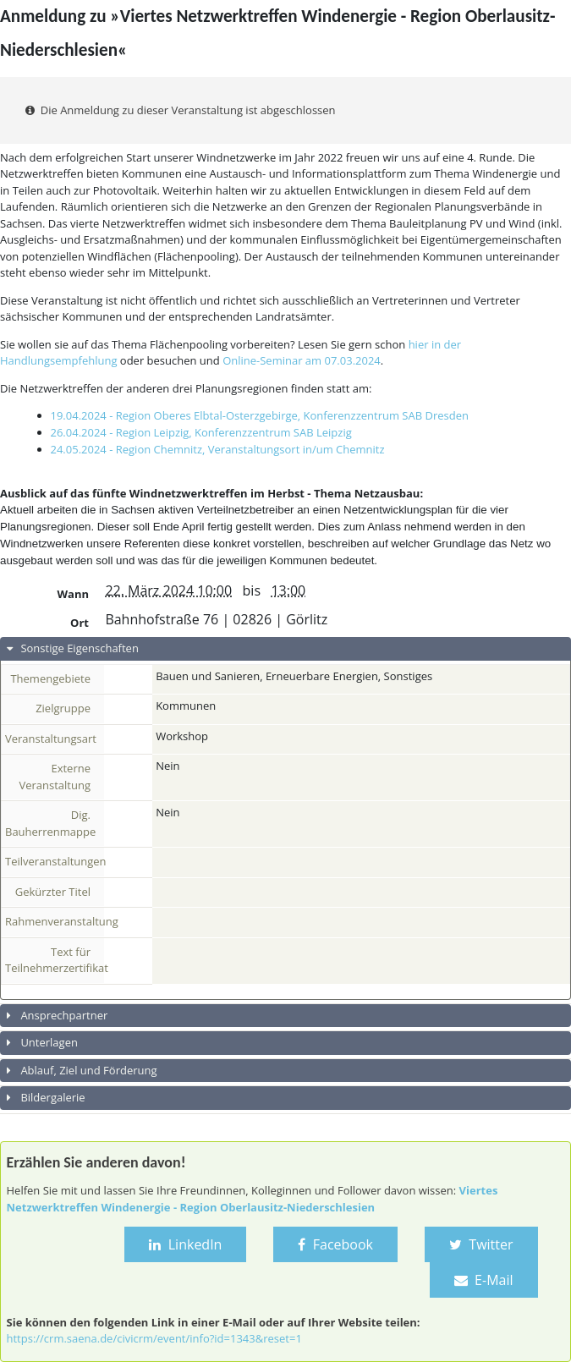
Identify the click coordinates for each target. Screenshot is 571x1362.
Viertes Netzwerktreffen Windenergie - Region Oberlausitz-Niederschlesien (252, 1199)
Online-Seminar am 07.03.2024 (301, 360)
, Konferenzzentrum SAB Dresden (383, 415)
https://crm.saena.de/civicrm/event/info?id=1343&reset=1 (154, 1338)
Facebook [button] (335, 1244)
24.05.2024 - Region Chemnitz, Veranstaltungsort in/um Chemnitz (218, 449)
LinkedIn (185, 1244)
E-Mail (483, 1280)
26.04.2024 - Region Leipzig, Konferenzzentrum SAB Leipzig (201, 432)
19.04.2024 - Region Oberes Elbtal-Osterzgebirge (174, 415)
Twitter (481, 1244)
